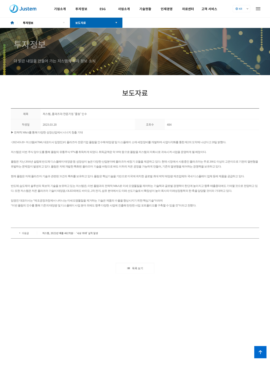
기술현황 (145, 8)
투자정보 (81, 8)
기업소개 (60, 8)
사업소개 (124, 8)
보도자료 (80, 23)
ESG (103, 8)
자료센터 (188, 8)
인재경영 (167, 8)
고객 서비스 (209, 8)
